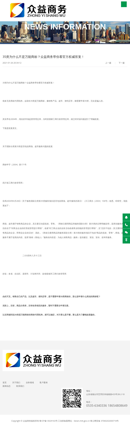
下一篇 (122, 62)
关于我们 (16, 382)
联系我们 (20, 386)
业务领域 (30, 382)
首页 (5, 382)
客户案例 (44, 382)
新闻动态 (7, 386)
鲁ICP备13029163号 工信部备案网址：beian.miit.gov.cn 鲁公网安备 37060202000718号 (79, 420)
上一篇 (108, 62)
